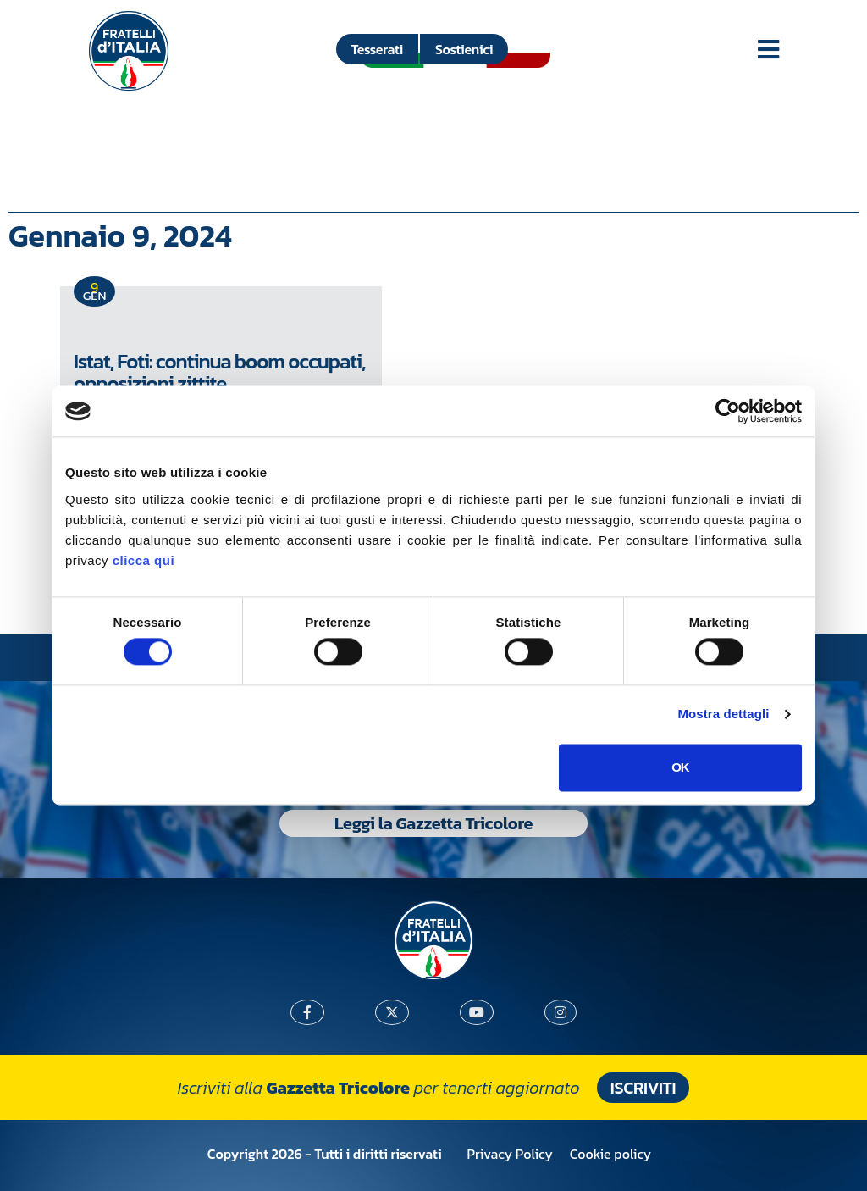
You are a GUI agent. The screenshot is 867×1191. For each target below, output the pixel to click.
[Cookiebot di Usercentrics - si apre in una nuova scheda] (728, 411)
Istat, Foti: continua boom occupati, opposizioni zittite (219, 372)
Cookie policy (610, 1153)
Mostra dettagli (723, 714)
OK (680, 767)
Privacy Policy (510, 1153)
